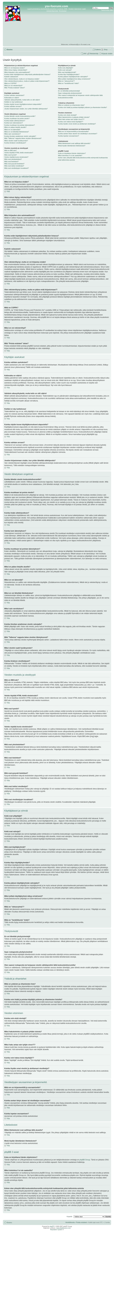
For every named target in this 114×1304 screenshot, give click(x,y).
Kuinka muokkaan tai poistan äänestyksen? (19, 125)
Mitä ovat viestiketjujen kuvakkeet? (16, 168)
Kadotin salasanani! (11, 76)
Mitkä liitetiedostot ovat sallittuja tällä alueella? (74, 143)
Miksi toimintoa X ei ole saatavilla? (70, 155)
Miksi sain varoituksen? (12, 134)
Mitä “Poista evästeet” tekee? (14, 88)
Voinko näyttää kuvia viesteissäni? (16, 157)
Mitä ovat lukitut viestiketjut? (14, 166)
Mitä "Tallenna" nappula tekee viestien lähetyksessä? (23, 138)
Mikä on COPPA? (10, 83)
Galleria (98, 49)
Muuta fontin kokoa (110, 49)
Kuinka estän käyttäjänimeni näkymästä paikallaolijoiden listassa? (27, 74)
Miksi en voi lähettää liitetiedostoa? (16, 132)
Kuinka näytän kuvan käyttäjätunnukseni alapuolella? (23, 104)
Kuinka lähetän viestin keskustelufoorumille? (19, 116)
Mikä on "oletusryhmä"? (66, 81)
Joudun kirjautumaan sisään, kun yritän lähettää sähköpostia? (26, 109)
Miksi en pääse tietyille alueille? (15, 127)
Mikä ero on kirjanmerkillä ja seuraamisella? (73, 131)
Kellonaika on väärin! (11, 97)
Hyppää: (69, 1216)
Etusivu (10, 49)
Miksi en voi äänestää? (12, 129)
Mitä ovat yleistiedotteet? (13, 159)
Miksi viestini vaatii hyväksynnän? (16, 141)
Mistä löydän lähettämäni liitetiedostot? (71, 146)
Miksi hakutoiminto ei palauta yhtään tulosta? (74, 117)
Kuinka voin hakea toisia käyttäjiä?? (70, 122)
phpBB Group (85, 1160)
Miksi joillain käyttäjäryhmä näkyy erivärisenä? (74, 79)
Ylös (8, 191)
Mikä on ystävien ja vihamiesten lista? (71, 105)
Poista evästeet (81, 1222)
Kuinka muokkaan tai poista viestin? (17, 118)
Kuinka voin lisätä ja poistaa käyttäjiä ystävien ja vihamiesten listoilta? (82, 107)
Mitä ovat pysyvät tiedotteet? (14, 164)
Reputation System (56, 1229)
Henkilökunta (70, 1222)
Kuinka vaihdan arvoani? (13, 106)
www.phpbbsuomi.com (63, 1228)
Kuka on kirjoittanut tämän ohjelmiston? (72, 153)
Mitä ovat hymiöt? (10, 155)
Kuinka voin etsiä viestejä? (67, 115)
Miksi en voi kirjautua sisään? (14, 68)
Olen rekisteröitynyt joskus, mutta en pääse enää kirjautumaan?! (26, 81)
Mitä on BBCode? (10, 150)
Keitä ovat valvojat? (65, 70)
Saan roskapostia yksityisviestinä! (70, 93)
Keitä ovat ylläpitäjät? (65, 68)
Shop (106, 49)
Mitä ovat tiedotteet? (11, 161)
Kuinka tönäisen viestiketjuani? (15, 143)
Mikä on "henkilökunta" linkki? (68, 83)
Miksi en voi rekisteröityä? (13, 85)
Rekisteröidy (94, 53)
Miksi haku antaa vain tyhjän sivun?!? (71, 119)
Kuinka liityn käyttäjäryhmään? (69, 74)
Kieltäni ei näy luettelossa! (13, 102)
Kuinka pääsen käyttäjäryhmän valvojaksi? (73, 76)
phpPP (52, 1226)
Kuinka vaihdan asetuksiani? (14, 95)
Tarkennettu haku (107, 10)
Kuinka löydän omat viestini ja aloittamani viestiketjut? (77, 124)
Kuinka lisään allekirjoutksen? (14, 121)
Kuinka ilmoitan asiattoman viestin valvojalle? (20, 136)
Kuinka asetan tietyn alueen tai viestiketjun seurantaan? (77, 133)
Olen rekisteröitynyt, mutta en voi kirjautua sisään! (21, 79)
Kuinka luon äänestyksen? (13, 123)
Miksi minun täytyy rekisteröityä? (15, 70)
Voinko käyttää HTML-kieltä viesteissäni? (18, 152)
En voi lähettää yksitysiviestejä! (69, 91)
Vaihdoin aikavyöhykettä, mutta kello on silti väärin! (22, 100)
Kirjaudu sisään (107, 53)
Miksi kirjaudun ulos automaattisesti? (17, 72)
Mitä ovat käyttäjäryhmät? (67, 72)
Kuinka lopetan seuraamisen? (68, 136)
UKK (85, 53)
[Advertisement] (102, 20)
